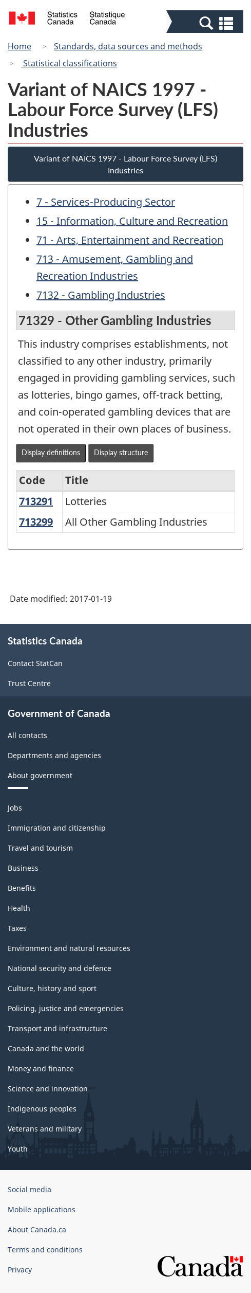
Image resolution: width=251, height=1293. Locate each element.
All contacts (27, 735)
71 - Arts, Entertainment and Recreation (129, 240)
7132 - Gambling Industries (100, 295)
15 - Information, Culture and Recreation (132, 221)
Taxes (17, 928)
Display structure (121, 452)
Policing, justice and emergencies (66, 1008)
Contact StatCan (35, 663)
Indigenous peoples (42, 1109)
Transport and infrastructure (57, 1028)
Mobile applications (41, 1209)
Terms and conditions (45, 1249)
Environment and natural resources (69, 948)
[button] (206, 22)
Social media (29, 1189)
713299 (36, 522)
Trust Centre (29, 683)
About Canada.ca (37, 1229)
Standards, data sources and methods (128, 46)
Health (19, 908)
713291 (36, 501)
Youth (18, 1149)
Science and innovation (48, 1088)
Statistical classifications (69, 63)
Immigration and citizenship (57, 828)
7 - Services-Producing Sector (105, 202)
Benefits (22, 888)
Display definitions (51, 452)
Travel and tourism (40, 848)
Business (23, 868)
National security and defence (59, 968)
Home (19, 46)
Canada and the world (46, 1048)
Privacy (20, 1269)
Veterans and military (45, 1129)
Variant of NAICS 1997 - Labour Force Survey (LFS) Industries (125, 164)
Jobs (15, 808)
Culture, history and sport (52, 988)
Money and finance (41, 1068)
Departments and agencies (54, 755)
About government (40, 775)
